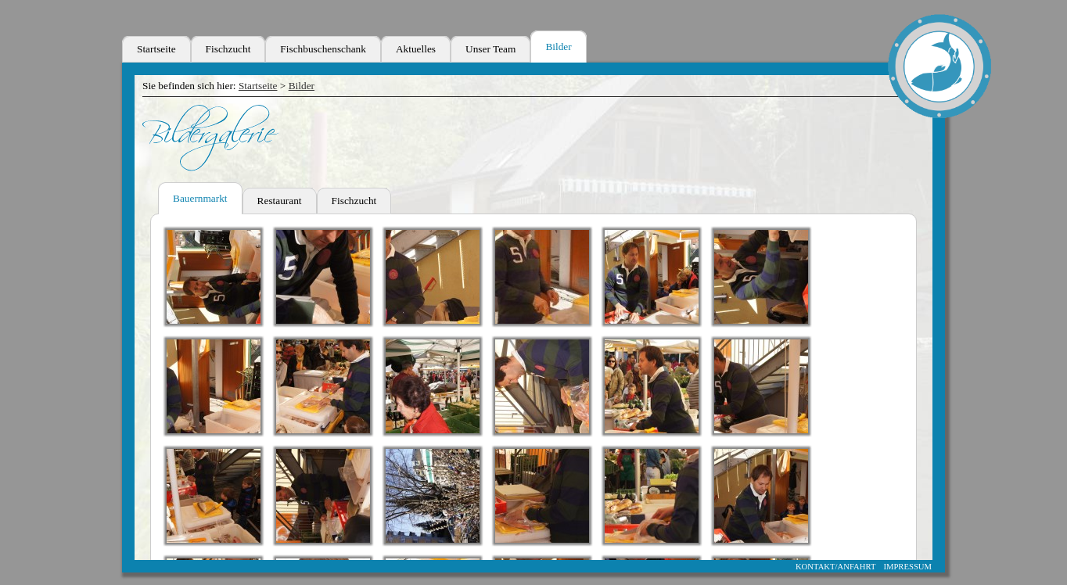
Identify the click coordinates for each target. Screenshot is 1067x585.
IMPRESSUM (907, 566)
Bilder (558, 46)
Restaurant (279, 200)
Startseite (156, 49)
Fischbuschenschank (323, 49)
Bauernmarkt (200, 198)
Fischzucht (228, 49)
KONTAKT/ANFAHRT (836, 566)
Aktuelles (416, 49)
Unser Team (490, 49)
